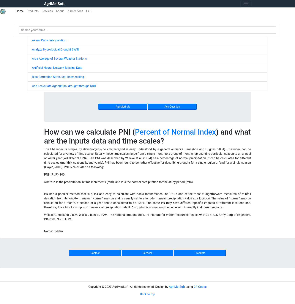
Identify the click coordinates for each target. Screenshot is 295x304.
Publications (75, 11)
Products (33, 11)
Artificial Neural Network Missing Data (57, 68)
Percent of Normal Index (175, 132)
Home (20, 11)
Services (47, 11)
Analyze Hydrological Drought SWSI (55, 49)
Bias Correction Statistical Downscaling (58, 77)
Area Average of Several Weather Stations (59, 58)
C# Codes (200, 287)
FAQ (89, 11)
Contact (95, 252)
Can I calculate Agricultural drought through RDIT (64, 86)
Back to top (147, 294)
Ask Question (172, 106)
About (60, 11)
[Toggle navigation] (246, 3)
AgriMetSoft (123, 106)
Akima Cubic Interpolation (49, 40)
